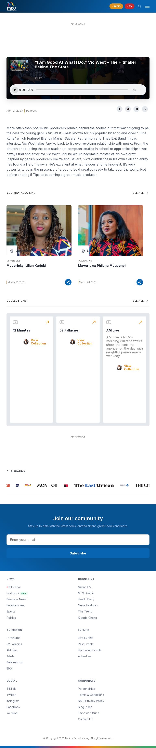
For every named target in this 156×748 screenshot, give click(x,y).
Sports (10, 611)
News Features (88, 605)
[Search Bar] (139, 6)
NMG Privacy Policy (91, 701)
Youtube (12, 713)
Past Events (85, 644)
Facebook (13, 707)
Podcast (31, 110)
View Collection (38, 342)
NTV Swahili (86, 593)
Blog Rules (85, 707)
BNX (9, 668)
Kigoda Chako (87, 617)
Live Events (85, 638)
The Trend (85, 611)
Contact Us (85, 719)
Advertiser (85, 656)
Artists (10, 656)
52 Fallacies (69, 330)
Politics (11, 617)
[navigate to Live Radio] (116, 6)
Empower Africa (88, 713)
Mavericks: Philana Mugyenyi (102, 266)
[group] (8, 485)
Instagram (12, 701)
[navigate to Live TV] (129, 6)
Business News (16, 599)
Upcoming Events (89, 650)
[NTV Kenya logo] (11, 6)
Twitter (11, 695)
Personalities (86, 689)
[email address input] (78, 539)
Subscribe (78, 553)
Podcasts (17, 593)
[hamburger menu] (147, 6)
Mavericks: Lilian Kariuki (26, 266)
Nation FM (84, 587)
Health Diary (86, 599)
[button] (145, 6)
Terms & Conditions (91, 695)
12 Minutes (21, 330)
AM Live (112, 330)
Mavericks (13, 260)
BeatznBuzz (14, 662)
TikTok (11, 689)
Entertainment (15, 605)
